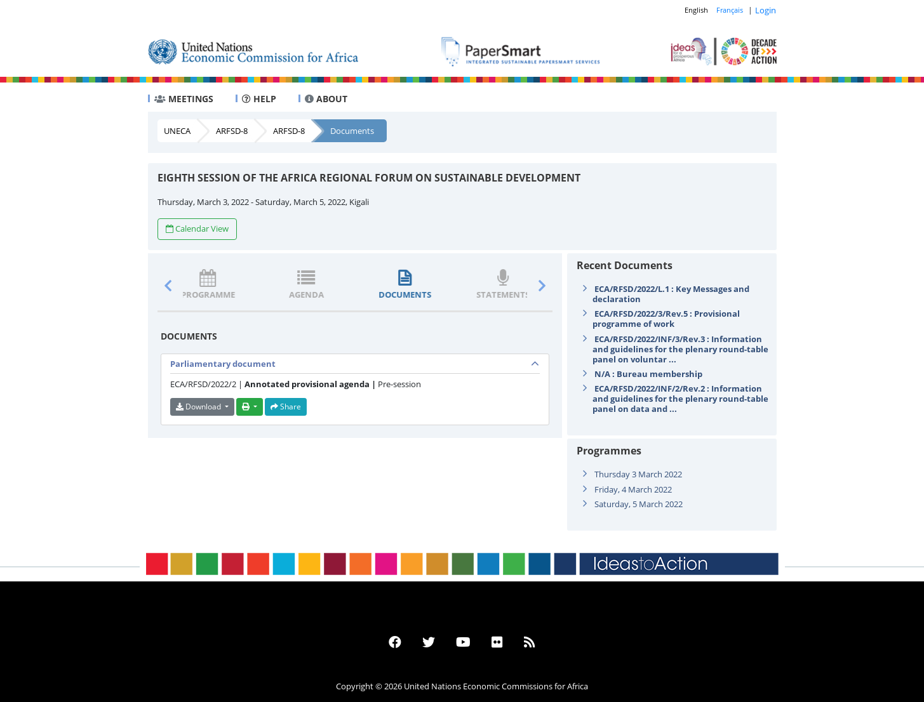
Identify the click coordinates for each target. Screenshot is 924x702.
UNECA (177, 130)
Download (199, 406)
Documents (352, 130)
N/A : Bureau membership (648, 374)
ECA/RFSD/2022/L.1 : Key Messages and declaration (671, 294)
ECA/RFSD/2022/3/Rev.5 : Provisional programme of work (666, 318)
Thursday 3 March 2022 (638, 474)
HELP (259, 99)
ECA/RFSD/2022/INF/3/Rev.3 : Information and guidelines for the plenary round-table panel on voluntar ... (680, 349)
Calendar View (197, 228)
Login (765, 10)
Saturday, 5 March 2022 (638, 504)
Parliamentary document (223, 363)
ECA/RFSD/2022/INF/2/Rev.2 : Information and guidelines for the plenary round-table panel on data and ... (680, 398)
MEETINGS (183, 99)
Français (729, 10)
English (696, 10)
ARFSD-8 (232, 130)
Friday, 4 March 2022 (633, 489)
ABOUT (326, 99)
